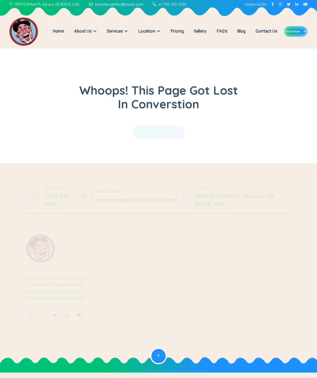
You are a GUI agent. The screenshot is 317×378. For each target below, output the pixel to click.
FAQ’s (221, 31)
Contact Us (266, 31)
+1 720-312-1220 (172, 4)
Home (58, 31)
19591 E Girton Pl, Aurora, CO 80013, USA (46, 4)
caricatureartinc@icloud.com (119, 4)
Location (149, 31)
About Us (85, 31)
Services (117, 31)
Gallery (200, 31)
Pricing (177, 31)
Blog (241, 31)
